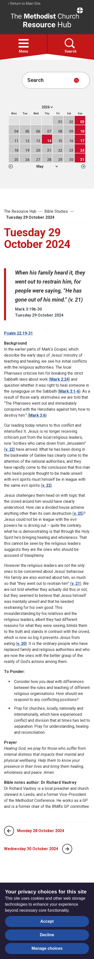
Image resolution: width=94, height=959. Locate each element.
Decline (47, 935)
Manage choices (47, 948)
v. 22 (9, 449)
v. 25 (78, 513)
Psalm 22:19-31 (18, 333)
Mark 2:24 (59, 379)
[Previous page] (9, 831)
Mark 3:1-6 (69, 391)
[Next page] (67, 849)
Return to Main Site (24, 4)
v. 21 (75, 583)
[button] (24, 43)
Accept (47, 921)
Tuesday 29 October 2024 (30, 217)
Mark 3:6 (37, 415)
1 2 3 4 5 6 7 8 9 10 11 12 (47, 166)
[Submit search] (76, 80)
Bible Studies (56, 211)
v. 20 (21, 643)
